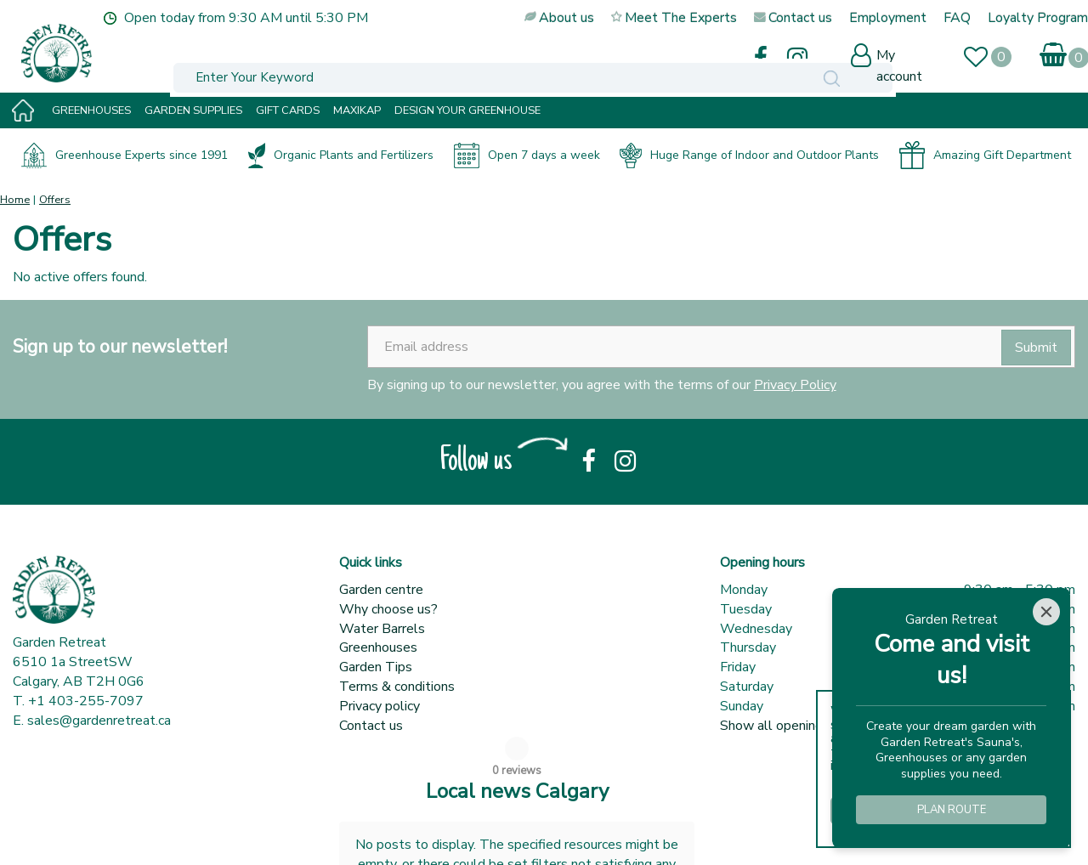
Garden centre (381, 589)
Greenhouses (378, 647)
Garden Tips (375, 667)
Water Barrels (382, 628)
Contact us (371, 725)
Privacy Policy (795, 385)
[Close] (1046, 611)
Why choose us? (388, 609)
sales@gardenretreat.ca (99, 720)
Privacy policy (379, 706)
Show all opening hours (789, 725)
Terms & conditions (397, 686)
